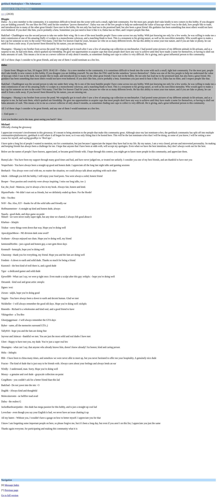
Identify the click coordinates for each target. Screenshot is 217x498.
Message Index (12, 485)
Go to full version (9, 495)
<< (2, 14)
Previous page (11, 490)
